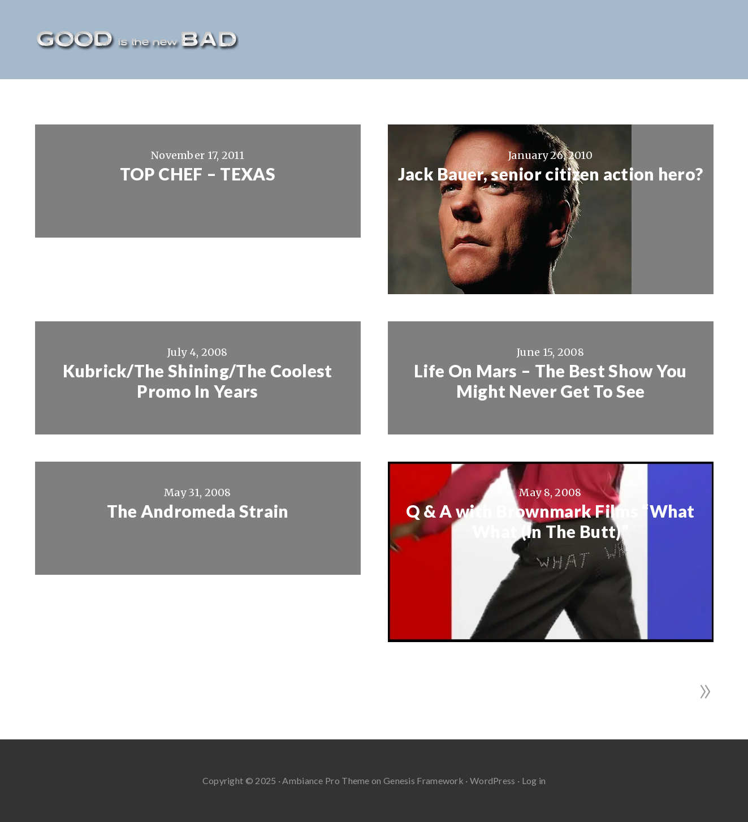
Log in (534, 780)
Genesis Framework (423, 780)
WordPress (493, 780)
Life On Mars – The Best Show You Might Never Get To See (550, 380)
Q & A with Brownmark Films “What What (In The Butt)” (550, 521)
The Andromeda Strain (198, 511)
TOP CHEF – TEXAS (197, 173)
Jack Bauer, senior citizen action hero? (550, 173)
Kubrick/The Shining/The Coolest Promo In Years (197, 380)
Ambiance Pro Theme (325, 780)
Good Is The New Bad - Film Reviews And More (137, 39)
